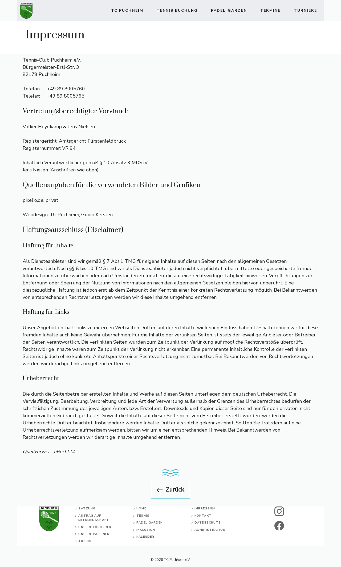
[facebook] (279, 525)
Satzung (86, 508)
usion (149, 530)
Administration (209, 530)
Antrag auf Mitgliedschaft (93, 518)
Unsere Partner (93, 534)
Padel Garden (149, 523)
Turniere (305, 10)
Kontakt (203, 516)
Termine (270, 10)
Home (141, 508)
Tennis (142, 516)
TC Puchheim (127, 10)
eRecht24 (64, 451)
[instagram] (279, 511)
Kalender (145, 537)
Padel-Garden (229, 10)
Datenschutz (207, 523)
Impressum (204, 508)
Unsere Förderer (94, 527)
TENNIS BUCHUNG (177, 10)
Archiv (84, 541)
